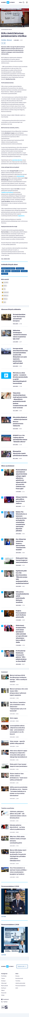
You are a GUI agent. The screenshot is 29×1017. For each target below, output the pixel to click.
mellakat (8, 271)
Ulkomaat (9, 40)
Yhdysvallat (4, 273)
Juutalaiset (24, 271)
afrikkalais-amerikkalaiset (8, 268)
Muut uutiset (4, 985)
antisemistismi (20, 268)
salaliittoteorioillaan (7, 192)
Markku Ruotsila (16, 271)
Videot (3, 990)
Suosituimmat (19, 978)
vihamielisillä (20, 176)
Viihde (2, 995)
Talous (3, 978)
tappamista (21, 216)
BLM (3, 271)
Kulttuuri (3, 988)
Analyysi (3, 981)
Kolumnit (3, 993)
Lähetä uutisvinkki (20, 983)
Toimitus (17, 981)
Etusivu (17, 976)
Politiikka (3, 40)
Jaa (3, 43)
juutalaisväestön (17, 160)
